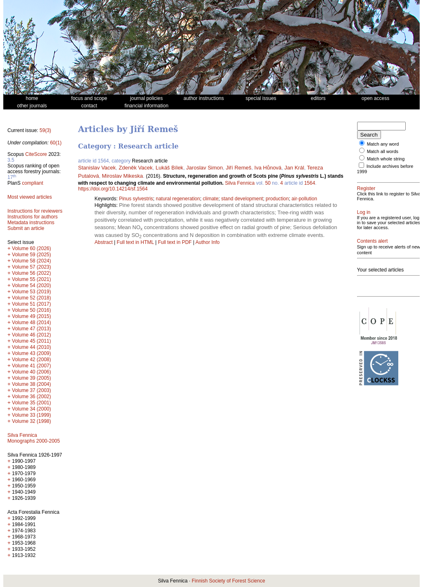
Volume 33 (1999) (31, 415)
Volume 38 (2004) (31, 384)
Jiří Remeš (238, 168)
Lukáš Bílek (169, 168)
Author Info (208, 242)
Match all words (382, 151)
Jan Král (294, 168)
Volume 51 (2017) (31, 304)
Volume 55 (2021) (31, 279)
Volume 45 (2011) (31, 341)
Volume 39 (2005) (31, 378)
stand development (242, 199)
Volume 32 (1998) (31, 421)
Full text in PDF (175, 242)
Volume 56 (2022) (31, 273)
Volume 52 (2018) (31, 298)
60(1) (55, 143)
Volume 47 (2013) (31, 329)
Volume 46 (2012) (31, 335)
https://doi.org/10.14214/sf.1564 (113, 189)
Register (366, 188)
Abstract (104, 242)
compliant (32, 183)
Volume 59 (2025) (31, 255)
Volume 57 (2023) (31, 267)
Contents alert (372, 241)
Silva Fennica (240, 183)
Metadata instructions (30, 222)
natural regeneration (178, 199)
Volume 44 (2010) (31, 347)
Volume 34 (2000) (31, 409)
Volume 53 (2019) (31, 292)
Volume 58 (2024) (31, 261)
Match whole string (386, 158)
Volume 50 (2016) (31, 310)
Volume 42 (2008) (31, 359)
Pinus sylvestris (136, 199)
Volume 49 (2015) (31, 316)
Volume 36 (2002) (31, 396)
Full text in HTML (136, 242)
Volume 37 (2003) (31, 390)
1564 (309, 183)
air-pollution (304, 199)
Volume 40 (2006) (31, 372)
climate (210, 199)
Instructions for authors (32, 217)
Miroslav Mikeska (122, 176)
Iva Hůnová (268, 168)
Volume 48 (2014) (31, 322)
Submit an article (25, 228)
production (277, 199)
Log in (364, 212)
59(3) (45, 130)
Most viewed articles (29, 197)
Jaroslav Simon (204, 168)
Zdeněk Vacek (135, 168)
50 (268, 183)
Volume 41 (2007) (31, 366)
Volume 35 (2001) (31, 403)
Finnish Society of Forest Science (228, 581)
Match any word (383, 144)
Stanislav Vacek (97, 168)
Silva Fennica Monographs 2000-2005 (33, 438)
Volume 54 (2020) (31, 285)
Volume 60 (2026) (31, 248)
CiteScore (36, 154)
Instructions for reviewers (34, 211)
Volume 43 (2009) (31, 353)
